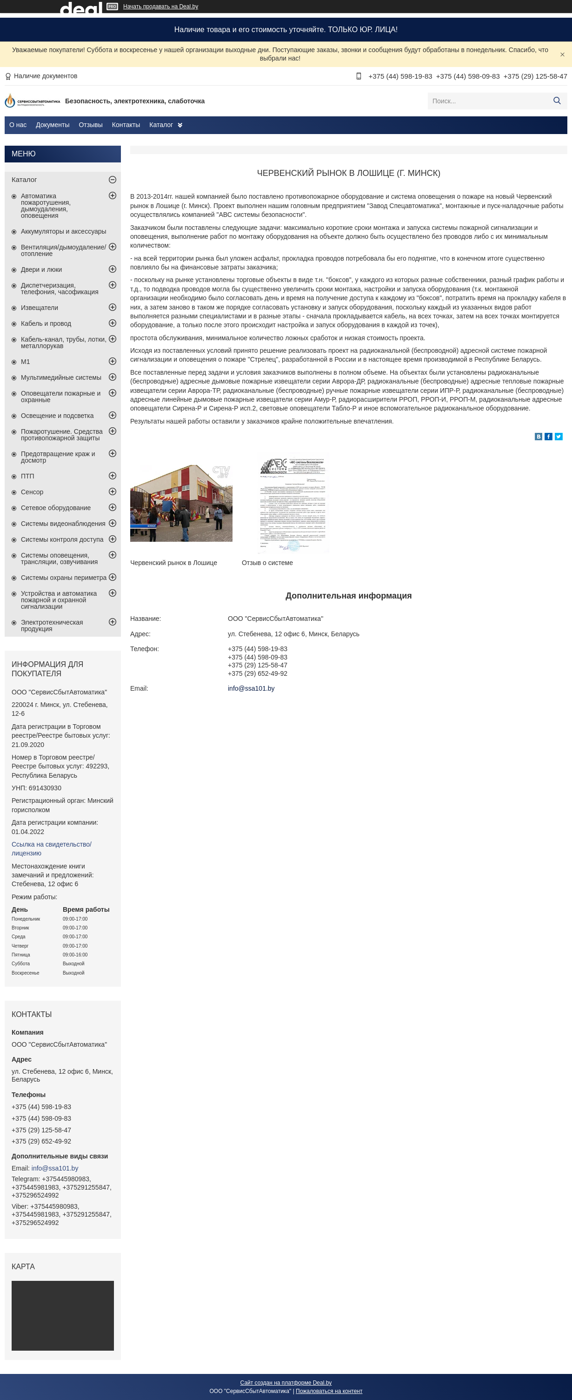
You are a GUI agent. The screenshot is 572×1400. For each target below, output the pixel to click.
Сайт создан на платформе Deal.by (286, 1383)
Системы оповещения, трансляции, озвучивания (59, 558)
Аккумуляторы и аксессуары (63, 231)
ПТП (27, 476)
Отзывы (90, 124)
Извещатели (39, 307)
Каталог (161, 124)
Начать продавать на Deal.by (160, 6)
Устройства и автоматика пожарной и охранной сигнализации (59, 600)
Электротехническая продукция (52, 626)
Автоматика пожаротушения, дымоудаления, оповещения (46, 205)
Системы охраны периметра (63, 577)
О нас (18, 124)
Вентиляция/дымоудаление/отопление (63, 250)
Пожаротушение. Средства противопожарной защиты (62, 435)
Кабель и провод (46, 323)
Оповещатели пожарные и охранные (60, 397)
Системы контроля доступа (62, 539)
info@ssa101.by (251, 688)
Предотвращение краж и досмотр (58, 457)
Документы (52, 124)
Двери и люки (41, 269)
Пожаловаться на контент (329, 1391)
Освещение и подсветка (57, 415)
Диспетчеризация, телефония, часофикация (60, 289)
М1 (25, 361)
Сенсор (32, 492)
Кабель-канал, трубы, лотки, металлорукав (63, 343)
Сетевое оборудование (56, 508)
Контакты (126, 124)
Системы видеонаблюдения (63, 523)
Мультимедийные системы (61, 377)
